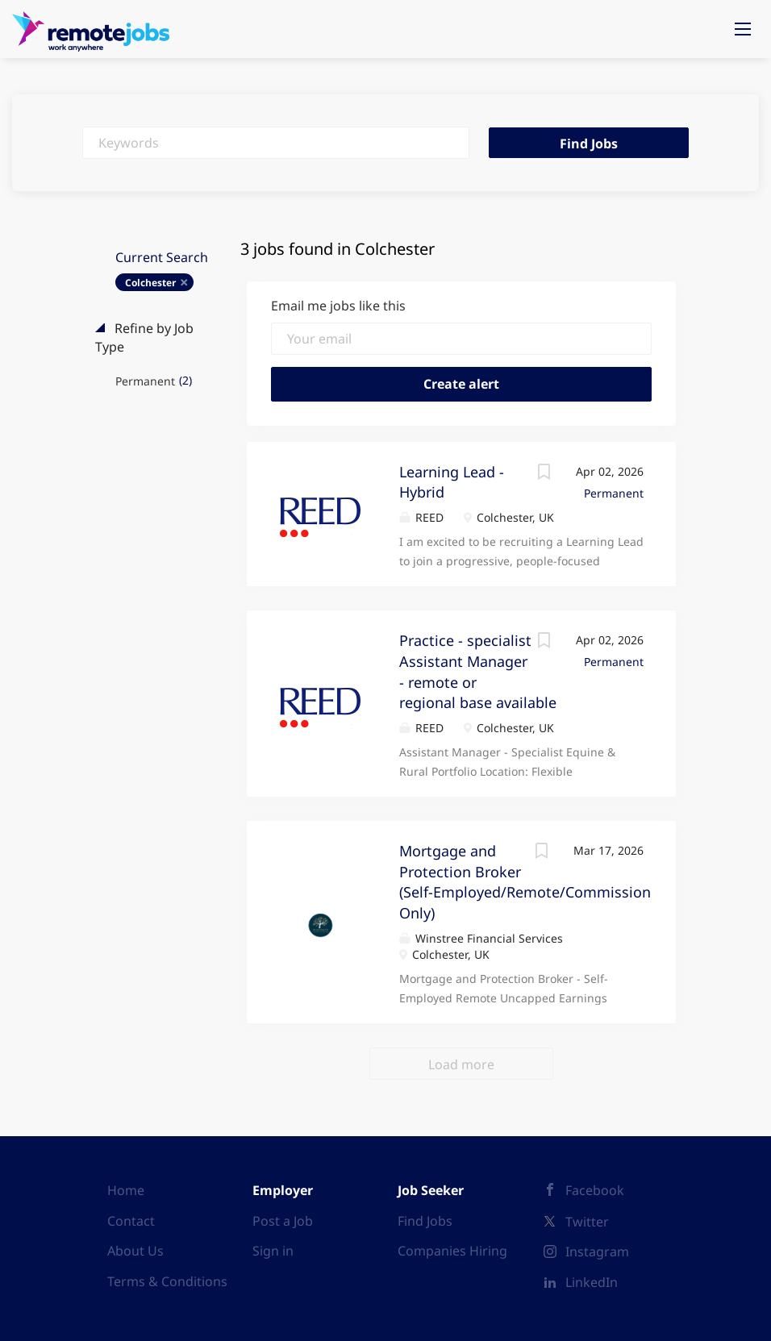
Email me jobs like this (338, 305)
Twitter (587, 1222)
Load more (461, 1064)
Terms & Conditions (167, 1281)
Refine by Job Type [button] (144, 337)
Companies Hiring (452, 1251)
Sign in (273, 1251)
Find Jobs (589, 143)
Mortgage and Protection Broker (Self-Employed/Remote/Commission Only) (525, 881)
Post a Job (282, 1221)
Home (125, 1190)
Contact (131, 1221)
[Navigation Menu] (743, 29)
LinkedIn (591, 1282)
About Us (135, 1251)
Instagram (597, 1251)
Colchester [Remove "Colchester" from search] (150, 282)
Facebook (594, 1190)
